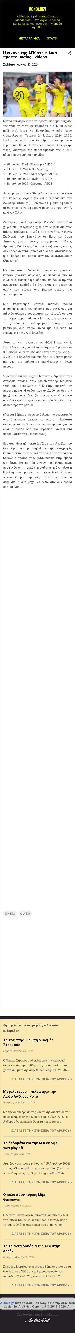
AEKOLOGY (37, 9)
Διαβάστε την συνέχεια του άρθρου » (41, 1079)
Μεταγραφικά (29, 38)
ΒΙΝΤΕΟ (10, 914)
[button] (69, 54)
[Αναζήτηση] (69, 11)
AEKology (7, 1303)
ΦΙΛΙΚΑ (25, 914)
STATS (52, 38)
